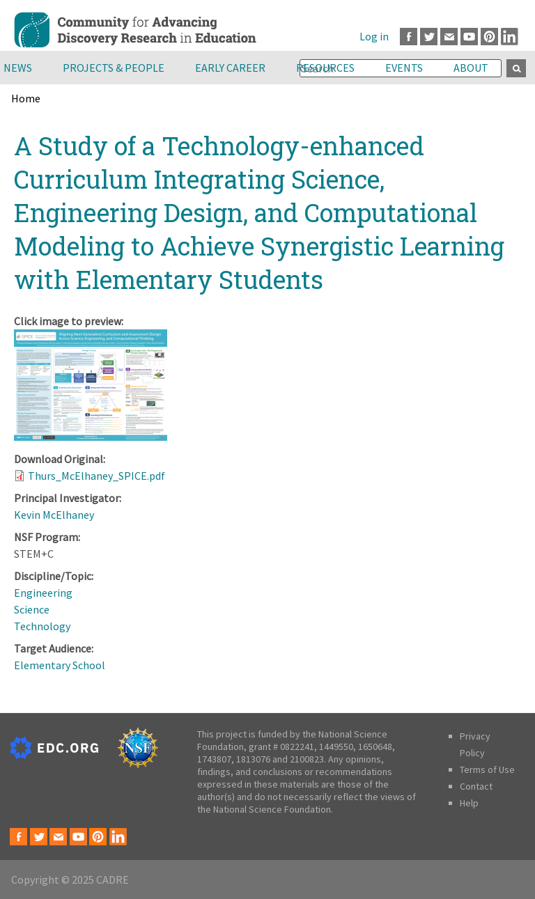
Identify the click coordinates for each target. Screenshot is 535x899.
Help (469, 803)
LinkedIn (509, 36)
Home (25, 98)
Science (31, 609)
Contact (476, 786)
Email (449, 36)
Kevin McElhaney (54, 515)
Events (404, 68)
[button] (90, 437)
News (17, 68)
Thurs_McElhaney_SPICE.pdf (96, 476)
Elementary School (59, 665)
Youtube (469, 36)
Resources (325, 68)
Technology (42, 626)
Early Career (230, 68)
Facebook (408, 36)
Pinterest (489, 36)
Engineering (43, 593)
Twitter (428, 36)
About (470, 68)
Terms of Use (487, 769)
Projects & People (113, 68)
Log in (374, 36)
